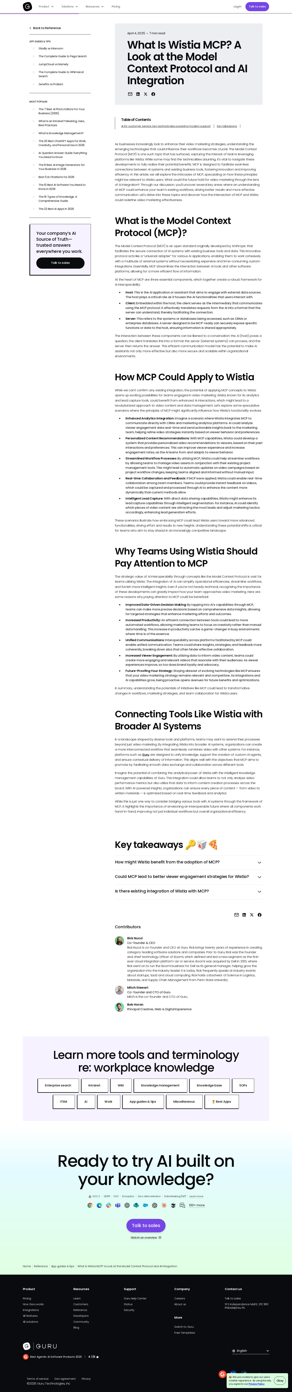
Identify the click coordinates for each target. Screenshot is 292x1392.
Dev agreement (65, 1379)
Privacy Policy (256, 1383)
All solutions (30, 1322)
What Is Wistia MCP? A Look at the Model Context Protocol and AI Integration (127, 1266)
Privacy (86, 1379)
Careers (179, 1298)
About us (180, 1304)
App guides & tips (62, 1266)
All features (30, 1316)
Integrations (31, 1310)
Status (128, 1304)
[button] (46, 6)
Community (81, 1322)
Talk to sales (257, 6)
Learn (77, 1298)
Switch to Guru (184, 1327)
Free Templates (184, 1333)
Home (27, 1266)
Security (129, 1310)
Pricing (116, 6)
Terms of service (38, 1379)
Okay (280, 1380)
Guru (145, 755)
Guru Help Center (135, 1298)
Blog (76, 1327)
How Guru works (33, 1304)
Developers (81, 1316)
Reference (41, 1266)
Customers (80, 1304)
